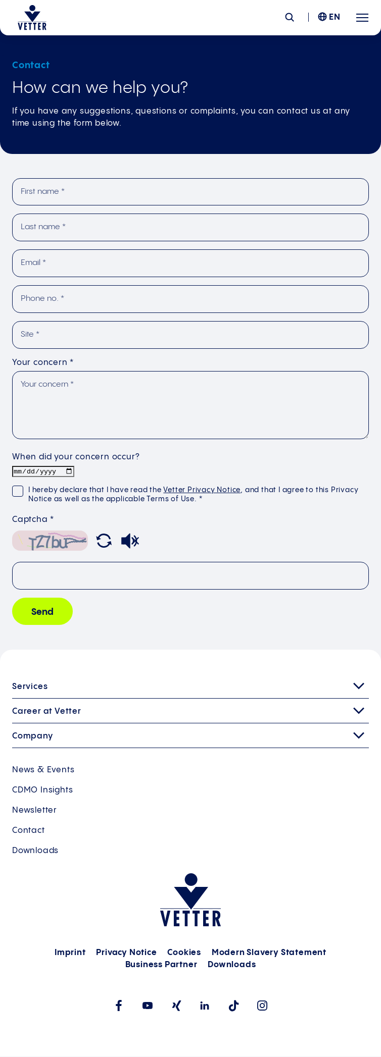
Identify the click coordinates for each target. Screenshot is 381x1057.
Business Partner (161, 965)
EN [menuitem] (335, 17)
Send (42, 612)
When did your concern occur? (75, 457)
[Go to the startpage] (32, 17)
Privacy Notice (126, 953)
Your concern (43, 362)
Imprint (70, 953)
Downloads (35, 851)
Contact (28, 831)
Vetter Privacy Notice (202, 490)
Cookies (184, 953)
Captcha (33, 520)
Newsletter (34, 811)
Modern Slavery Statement (269, 953)
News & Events (43, 770)
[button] (104, 543)
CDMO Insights (42, 790)
